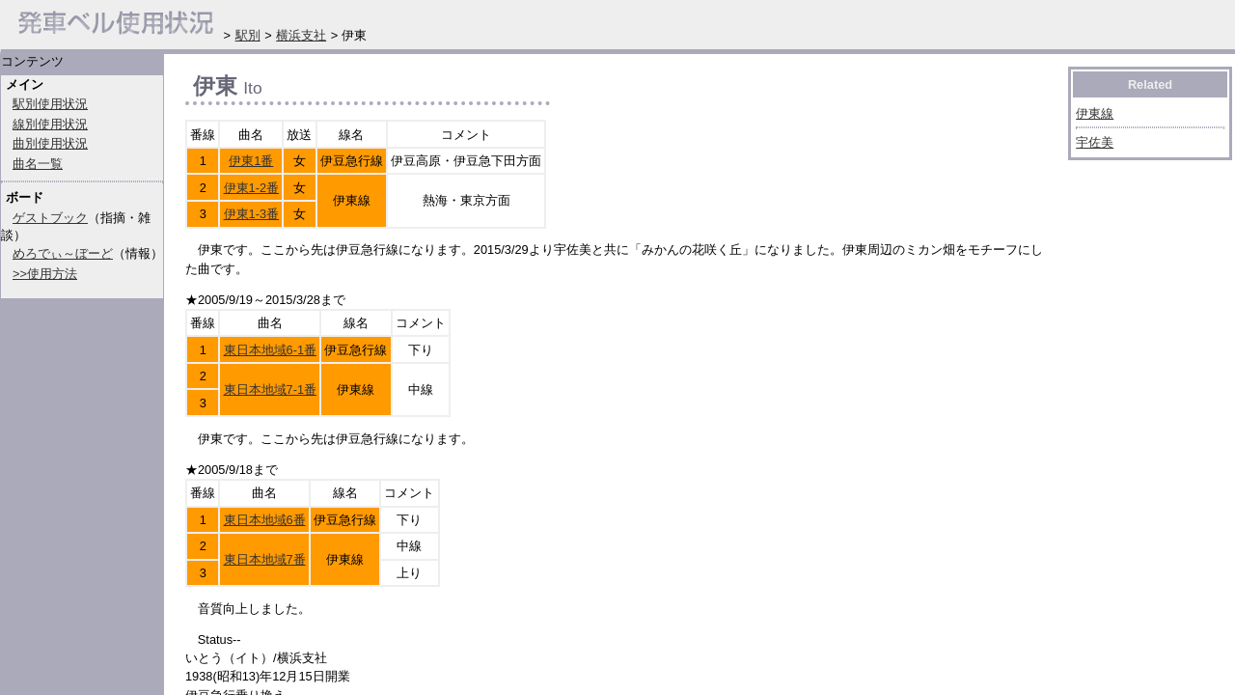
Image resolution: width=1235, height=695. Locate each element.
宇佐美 (1094, 142)
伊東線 (1094, 113)
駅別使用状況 (50, 104)
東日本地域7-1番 (270, 389)
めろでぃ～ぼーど (63, 253)
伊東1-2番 (252, 188)
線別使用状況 (50, 124)
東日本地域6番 (265, 520)
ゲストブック (50, 217)
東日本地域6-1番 (270, 350)
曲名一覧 (38, 163)
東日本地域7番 (265, 559)
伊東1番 (251, 160)
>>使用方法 (45, 273)
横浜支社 (301, 35)
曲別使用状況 (50, 143)
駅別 (248, 35)
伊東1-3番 (252, 214)
